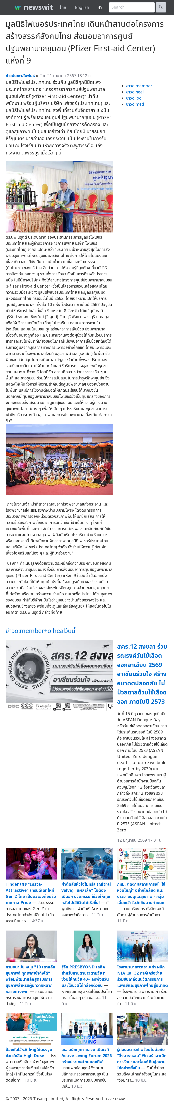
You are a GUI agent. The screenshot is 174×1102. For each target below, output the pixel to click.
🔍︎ (161, 7)
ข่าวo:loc (133, 98)
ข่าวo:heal (135, 92)
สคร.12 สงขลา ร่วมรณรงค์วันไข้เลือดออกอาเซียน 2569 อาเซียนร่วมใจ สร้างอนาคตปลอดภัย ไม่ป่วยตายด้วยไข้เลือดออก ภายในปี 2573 (142, 674)
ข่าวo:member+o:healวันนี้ (40, 631)
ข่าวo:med (135, 104)
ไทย (63, 8)
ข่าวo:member (139, 86)
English (82, 8)
